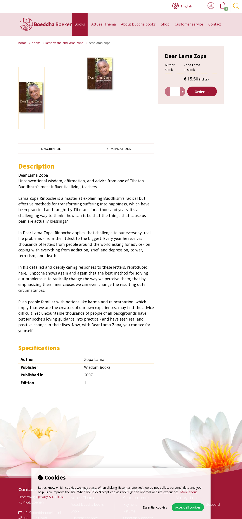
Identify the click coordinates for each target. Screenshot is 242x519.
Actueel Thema (103, 23)
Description (51, 149)
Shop (165, 23)
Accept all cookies (188, 507)
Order (200, 103)
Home (22, 43)
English (182, 6)
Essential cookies (155, 507)
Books (79, 23)
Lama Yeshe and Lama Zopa (64, 43)
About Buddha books (138, 23)
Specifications (119, 149)
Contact (214, 23)
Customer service (189, 23)
